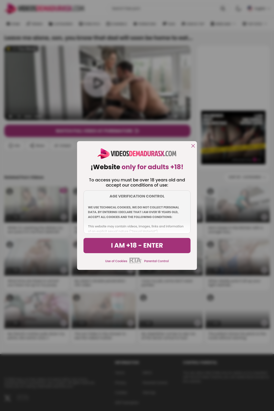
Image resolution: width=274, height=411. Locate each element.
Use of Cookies (116, 261)
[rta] (135, 263)
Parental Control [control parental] (156, 261)
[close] (193, 146)
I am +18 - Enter (137, 245)
